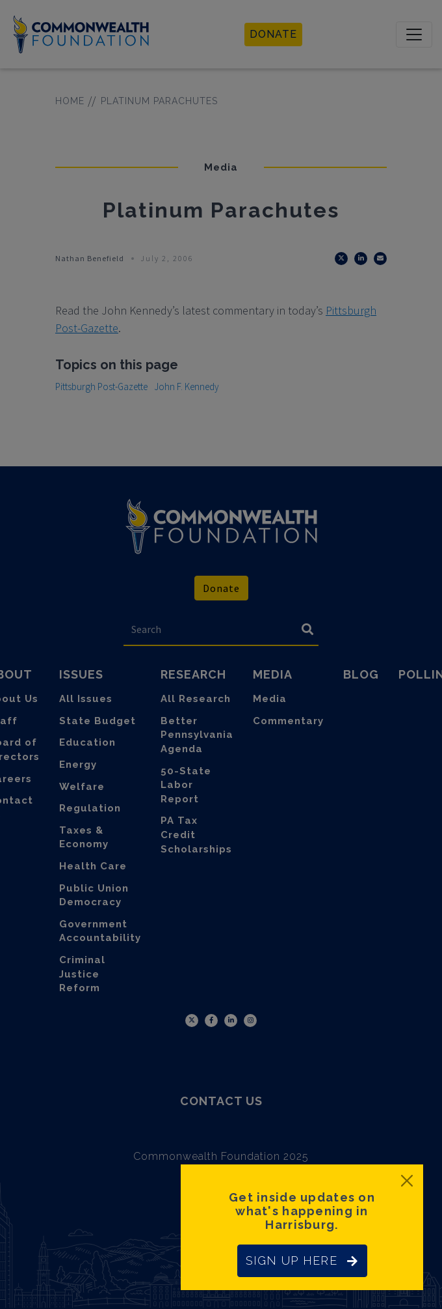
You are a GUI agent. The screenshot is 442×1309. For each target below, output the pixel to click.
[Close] (407, 1181)
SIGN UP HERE (302, 1260)
